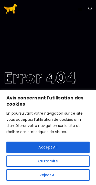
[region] (48, 137)
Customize (48, 161)
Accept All (48, 147)
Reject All (48, 175)
